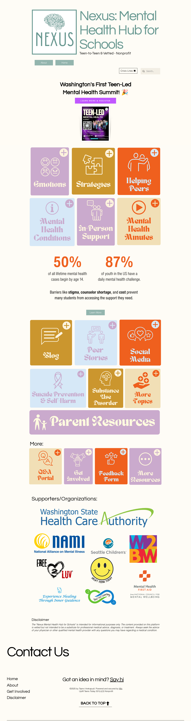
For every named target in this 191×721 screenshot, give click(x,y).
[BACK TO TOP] (95, 703)
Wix (120, 688)
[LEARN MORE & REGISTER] (95, 101)
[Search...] (150, 71)
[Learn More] (95, 312)
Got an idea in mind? (85, 679)
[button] (128, 71)
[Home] (64, 62)
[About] (44, 62)
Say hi (117, 679)
